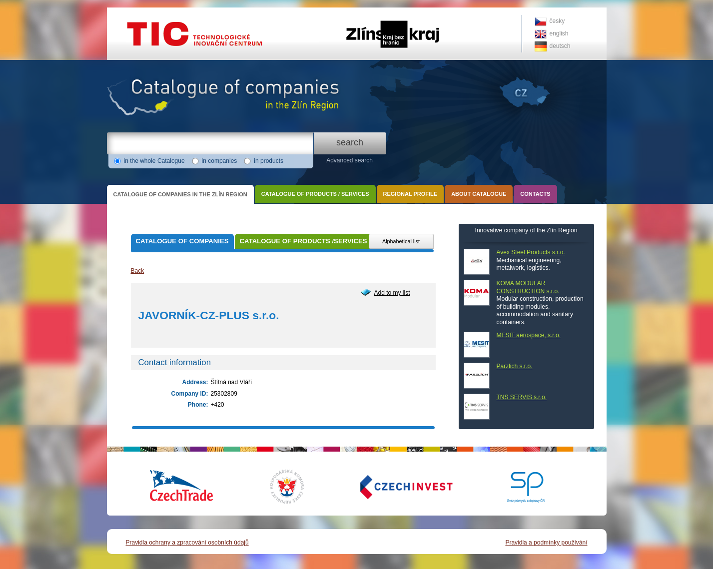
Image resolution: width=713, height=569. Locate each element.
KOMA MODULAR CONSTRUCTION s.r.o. (528, 287)
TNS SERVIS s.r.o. (522, 397)
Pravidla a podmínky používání (546, 542)
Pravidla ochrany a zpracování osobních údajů (187, 542)
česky (557, 20)
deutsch (560, 45)
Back (137, 270)
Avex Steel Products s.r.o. (531, 252)
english (559, 33)
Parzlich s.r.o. (515, 366)
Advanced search (349, 160)
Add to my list (392, 292)
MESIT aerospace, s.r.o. (529, 335)
